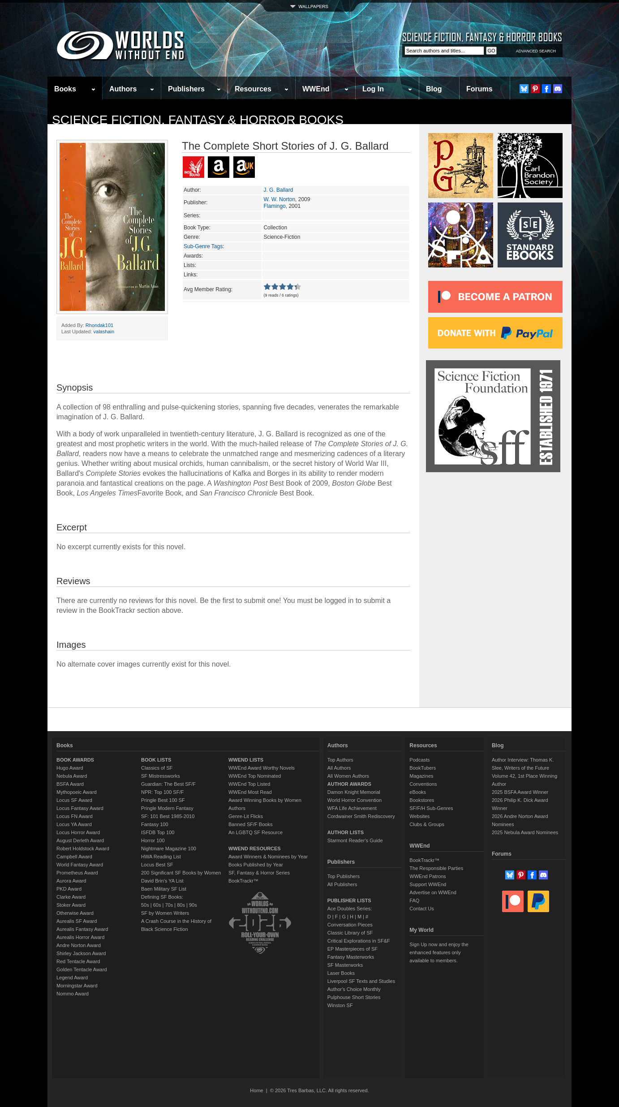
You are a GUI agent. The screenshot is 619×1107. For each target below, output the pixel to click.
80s (181, 905)
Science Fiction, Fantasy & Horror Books (198, 120)
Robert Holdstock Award (82, 848)
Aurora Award (71, 880)
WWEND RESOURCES (254, 848)
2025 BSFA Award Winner (520, 792)
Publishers (186, 89)
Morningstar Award (77, 985)
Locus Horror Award (78, 832)
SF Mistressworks (160, 776)
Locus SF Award (74, 800)
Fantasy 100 (154, 824)
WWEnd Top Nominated (254, 776)
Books (65, 89)
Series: (192, 215)
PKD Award (69, 889)
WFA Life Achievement (352, 808)
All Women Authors (348, 776)
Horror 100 (153, 840)
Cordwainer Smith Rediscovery (361, 816)
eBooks (417, 792)
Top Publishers (343, 876)
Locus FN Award (74, 816)
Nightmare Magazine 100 (168, 848)
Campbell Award (74, 856)
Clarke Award (71, 897)
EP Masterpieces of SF (352, 949)
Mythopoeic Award (76, 792)
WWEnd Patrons (427, 876)
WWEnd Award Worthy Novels (261, 768)
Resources (253, 89)
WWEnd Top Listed (249, 784)
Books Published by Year (255, 864)
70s (169, 905)
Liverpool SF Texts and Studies (361, 981)
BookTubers (422, 768)
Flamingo (274, 206)
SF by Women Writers (165, 913)
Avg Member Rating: (208, 289)
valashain (104, 331)
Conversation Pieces (350, 924)
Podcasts (419, 759)
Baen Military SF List (163, 889)
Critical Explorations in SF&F (358, 940)
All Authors (339, 768)
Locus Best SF (157, 864)
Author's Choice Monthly (354, 989)
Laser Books (341, 973)
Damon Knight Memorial (353, 792)
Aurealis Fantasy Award (82, 929)
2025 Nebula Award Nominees (525, 832)
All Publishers (342, 884)
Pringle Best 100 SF (163, 800)
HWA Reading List (161, 856)
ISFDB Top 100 (157, 832)
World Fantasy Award (79, 864)
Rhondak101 (99, 325)
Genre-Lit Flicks (245, 816)
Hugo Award (69, 768)
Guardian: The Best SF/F (168, 784)
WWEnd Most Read (250, 792)
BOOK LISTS (156, 759)
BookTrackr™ (243, 880)
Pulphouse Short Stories (354, 997)
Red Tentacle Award (78, 961)
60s (157, 905)
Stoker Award (71, 905)
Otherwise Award (75, 913)
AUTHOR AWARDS (349, 784)
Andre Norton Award (78, 945)
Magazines (421, 776)
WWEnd (315, 89)
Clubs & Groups (426, 824)
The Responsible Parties (436, 868)
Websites (419, 816)
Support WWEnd (427, 884)
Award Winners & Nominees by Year (268, 856)
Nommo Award (72, 993)
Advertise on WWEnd (432, 892)
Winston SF (340, 1005)
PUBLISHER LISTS (349, 900)
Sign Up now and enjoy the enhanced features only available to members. (438, 952)
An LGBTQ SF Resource (255, 832)
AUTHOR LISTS (345, 832)
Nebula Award (71, 776)
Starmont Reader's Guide (355, 840)
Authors (123, 89)
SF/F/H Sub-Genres (431, 808)
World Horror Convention (354, 800)
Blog (434, 89)
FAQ (414, 900)
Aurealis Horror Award (80, 937)
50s (145, 905)
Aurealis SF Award (76, 921)
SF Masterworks (345, 965)
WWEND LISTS (245, 759)
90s (193, 905)
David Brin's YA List (162, 880)
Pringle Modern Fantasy (167, 808)
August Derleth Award (80, 840)
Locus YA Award (74, 824)
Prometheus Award (77, 872)
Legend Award (72, 977)
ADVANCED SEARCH (536, 51)
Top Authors (340, 759)
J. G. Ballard (278, 190)
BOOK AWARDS (75, 759)
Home (256, 1090)
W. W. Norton (279, 199)
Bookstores (421, 800)
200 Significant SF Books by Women (181, 872)
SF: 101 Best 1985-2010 (167, 816)
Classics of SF (156, 768)
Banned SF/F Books (250, 824)
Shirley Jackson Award (81, 953)
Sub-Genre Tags (203, 246)
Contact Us (421, 908)
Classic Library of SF (350, 932)
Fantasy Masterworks (350, 957)
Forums (479, 89)
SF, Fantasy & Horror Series (259, 872)
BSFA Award (70, 784)
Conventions (423, 784)
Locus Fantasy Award (79, 808)
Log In (373, 89)
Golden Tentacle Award (81, 969)
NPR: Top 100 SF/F (162, 792)
